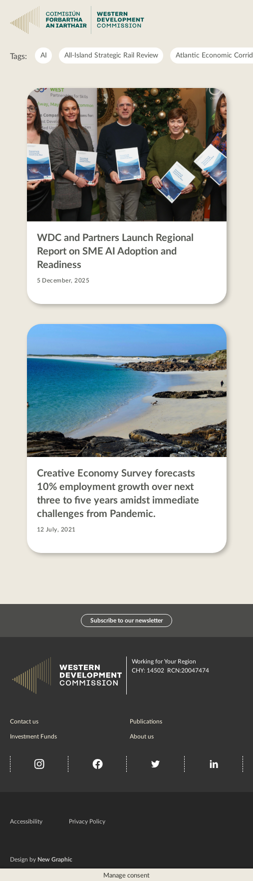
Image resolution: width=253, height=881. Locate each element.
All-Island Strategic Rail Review (111, 55)
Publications (146, 721)
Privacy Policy (87, 821)
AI (43, 55)
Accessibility (26, 821)
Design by (41, 859)
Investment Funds (33, 737)
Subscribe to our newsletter (126, 621)
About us (142, 737)
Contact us (24, 721)
